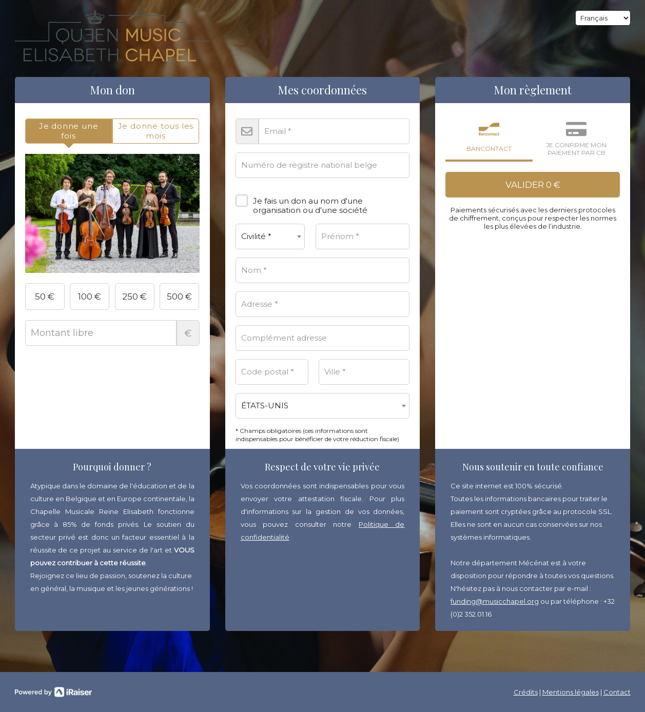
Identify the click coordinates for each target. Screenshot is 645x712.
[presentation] (69, 131)
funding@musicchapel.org (495, 601)
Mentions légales (570, 692)
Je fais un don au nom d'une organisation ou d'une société (301, 202)
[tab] (68, 131)
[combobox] (270, 236)
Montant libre (112, 333)
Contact (617, 692)
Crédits (526, 692)
